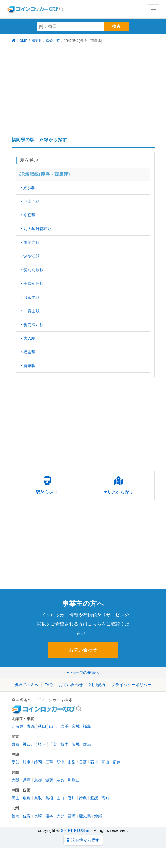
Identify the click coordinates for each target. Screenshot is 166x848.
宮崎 (72, 816)
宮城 (76, 726)
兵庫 (27, 780)
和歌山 (74, 780)
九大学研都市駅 (36, 228)
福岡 (16, 816)
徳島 (83, 798)
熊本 (49, 816)
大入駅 (28, 338)
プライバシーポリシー (131, 684)
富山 (105, 762)
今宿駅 (28, 215)
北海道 (18, 726)
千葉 (53, 744)
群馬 (87, 744)
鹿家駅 (28, 365)
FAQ (48, 684)
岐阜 (27, 762)
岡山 (16, 798)
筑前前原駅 (32, 270)
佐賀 (27, 816)
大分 (60, 816)
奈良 (60, 780)
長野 (83, 762)
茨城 (76, 744)
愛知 (16, 762)
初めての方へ (26, 684)
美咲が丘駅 (32, 283)
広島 (27, 798)
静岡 (38, 762)
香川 (72, 798)
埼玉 (42, 744)
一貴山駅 (30, 311)
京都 (38, 780)
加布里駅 (30, 297)
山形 (53, 726)
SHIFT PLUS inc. (77, 830)
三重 (49, 762)
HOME (20, 41)
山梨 (72, 762)
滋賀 (49, 780)
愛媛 (94, 798)
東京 (16, 744)
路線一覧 (53, 41)
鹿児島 (85, 816)
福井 (117, 762)
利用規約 (97, 684)
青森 (31, 726)
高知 (105, 798)
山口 (60, 798)
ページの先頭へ (83, 672)
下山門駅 (30, 201)
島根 (49, 798)
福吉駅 (28, 352)
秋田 (42, 726)
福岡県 (36, 41)
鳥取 (38, 798)
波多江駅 (30, 256)
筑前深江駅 (32, 324)
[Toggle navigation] (153, 9)
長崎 (38, 816)
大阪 (16, 780)
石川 (94, 762)
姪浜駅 (28, 187)
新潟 (60, 762)
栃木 (64, 744)
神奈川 (29, 744)
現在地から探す (83, 840)
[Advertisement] (83, 91)
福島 (87, 726)
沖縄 (98, 816)
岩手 (64, 726)
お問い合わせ (83, 650)
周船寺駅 (30, 242)
